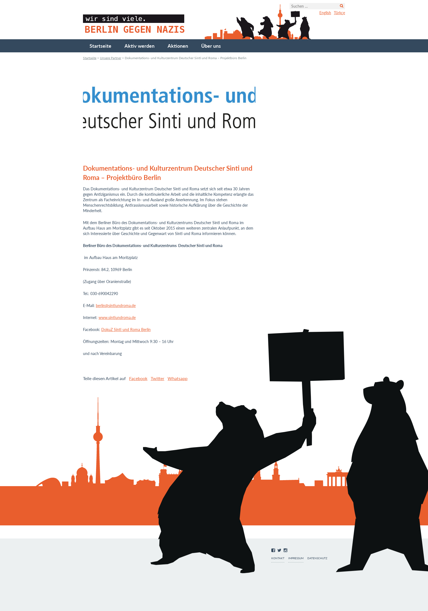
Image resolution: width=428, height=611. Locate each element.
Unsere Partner (110, 58)
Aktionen (178, 46)
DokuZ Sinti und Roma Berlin (126, 329)
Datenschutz (317, 558)
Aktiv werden (139, 46)
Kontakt (277, 558)
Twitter (157, 378)
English (325, 12)
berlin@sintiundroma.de (116, 305)
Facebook (138, 378)
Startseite (100, 46)
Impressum (296, 558)
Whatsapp (178, 378)
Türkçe (339, 12)
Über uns (211, 46)
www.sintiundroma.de (117, 317)
